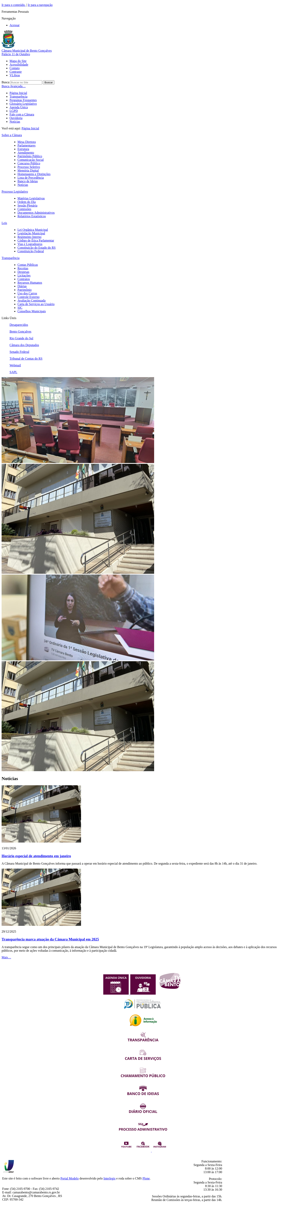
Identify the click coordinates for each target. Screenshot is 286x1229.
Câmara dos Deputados (24, 345)
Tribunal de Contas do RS (26, 358)
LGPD (14, 111)
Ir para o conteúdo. (14, 5)
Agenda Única (19, 107)
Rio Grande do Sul (21, 338)
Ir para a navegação (40, 5)
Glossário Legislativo (23, 103)
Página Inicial (18, 93)
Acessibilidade (19, 64)
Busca (5, 82)
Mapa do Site (18, 61)
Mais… (6, 957)
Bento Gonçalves (20, 331)
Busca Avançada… (14, 86)
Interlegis (109, 1178)
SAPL (13, 372)
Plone (146, 1178)
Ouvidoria (16, 118)
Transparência (18, 96)
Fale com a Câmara (22, 114)
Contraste (16, 71)
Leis (4, 223)
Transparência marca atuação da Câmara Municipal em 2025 (50, 939)
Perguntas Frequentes (23, 100)
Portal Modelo (69, 1178)
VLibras (15, 75)
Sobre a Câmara (12, 135)
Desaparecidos (19, 324)
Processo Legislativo (15, 191)
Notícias (15, 121)
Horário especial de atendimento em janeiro (36, 856)
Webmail (15, 365)
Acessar (15, 25)
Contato (15, 68)
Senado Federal (19, 351)
